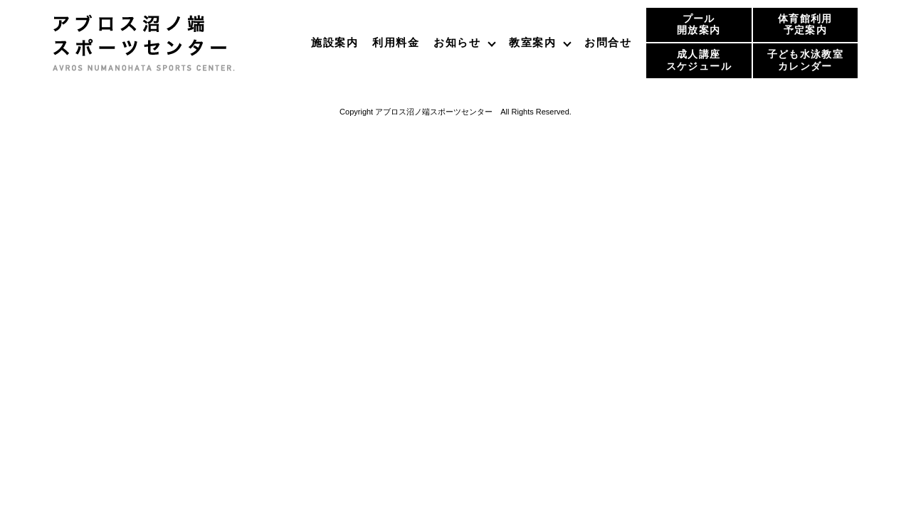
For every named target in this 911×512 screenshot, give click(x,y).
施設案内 (334, 42)
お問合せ (607, 42)
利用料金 (395, 42)
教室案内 (532, 42)
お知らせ (456, 42)
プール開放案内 (698, 25)
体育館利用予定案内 (805, 25)
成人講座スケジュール (699, 60)
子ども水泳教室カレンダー (805, 60)
